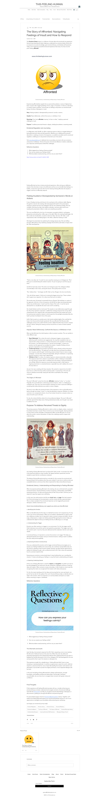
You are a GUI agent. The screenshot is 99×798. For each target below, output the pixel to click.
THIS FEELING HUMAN (49, 4)
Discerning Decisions (56, 19)
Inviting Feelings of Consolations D (33, 19)
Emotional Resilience (60, 706)
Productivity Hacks (46, 19)
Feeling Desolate (66, 19)
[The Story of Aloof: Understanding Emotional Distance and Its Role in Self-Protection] (29, 738)
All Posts (22, 19)
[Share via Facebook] (27, 719)
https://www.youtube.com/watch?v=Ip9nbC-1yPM (38, 157)
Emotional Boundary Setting (67, 709)
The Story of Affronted (42, 709)
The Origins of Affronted (54, 709)
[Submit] (49, 786)
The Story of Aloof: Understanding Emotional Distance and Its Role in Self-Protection (29, 746)
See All (78, 730)
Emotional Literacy (50, 706)
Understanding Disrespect (33, 711)
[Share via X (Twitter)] (30, 719)
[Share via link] (36, 719)
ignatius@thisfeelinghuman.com (49, 792)
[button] (79, 6)
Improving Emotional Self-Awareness (47, 711)
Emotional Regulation (32, 706)
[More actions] (72, 27)
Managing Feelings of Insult (62, 711)
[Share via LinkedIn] (33, 719)
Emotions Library (41, 706)
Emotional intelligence (32, 709)
